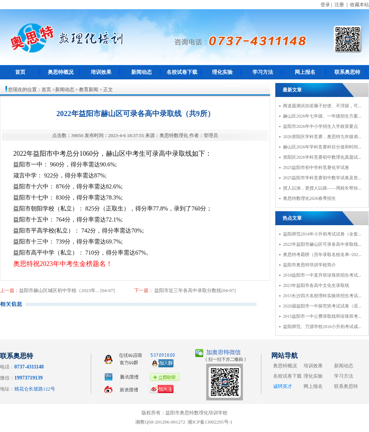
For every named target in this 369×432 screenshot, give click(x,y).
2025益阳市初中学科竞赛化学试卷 (316, 167)
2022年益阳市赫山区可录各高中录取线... (322, 244)
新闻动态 (141, 72)
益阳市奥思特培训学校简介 (309, 264)
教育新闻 (88, 89)
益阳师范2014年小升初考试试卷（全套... (322, 234)
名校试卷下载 (181, 72)
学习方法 (262, 72)
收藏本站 (359, 4)
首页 (20, 72)
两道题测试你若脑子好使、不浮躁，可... (322, 105)
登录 (325, 4)
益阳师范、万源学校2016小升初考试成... (322, 326)
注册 (339, 4)
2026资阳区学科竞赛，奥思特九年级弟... (322, 136)
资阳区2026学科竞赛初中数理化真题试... (322, 157)
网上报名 (305, 72)
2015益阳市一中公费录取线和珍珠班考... (322, 316)
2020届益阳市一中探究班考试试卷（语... (322, 306)
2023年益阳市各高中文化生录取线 (316, 285)
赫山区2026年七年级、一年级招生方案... (322, 116)
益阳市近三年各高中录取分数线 (187, 290)
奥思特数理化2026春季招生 (309, 198)
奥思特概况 (61, 72)
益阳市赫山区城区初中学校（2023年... (59, 290)
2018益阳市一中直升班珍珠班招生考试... (322, 275)
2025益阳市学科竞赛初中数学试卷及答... (322, 177)
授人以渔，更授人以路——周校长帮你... (322, 188)
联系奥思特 (347, 72)
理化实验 (222, 72)
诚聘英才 (282, 386)
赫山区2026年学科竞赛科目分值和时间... (322, 147)
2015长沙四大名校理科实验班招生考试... (322, 295)
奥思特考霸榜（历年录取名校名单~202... (322, 254)
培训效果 (101, 72)
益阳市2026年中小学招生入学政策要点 (320, 126)
